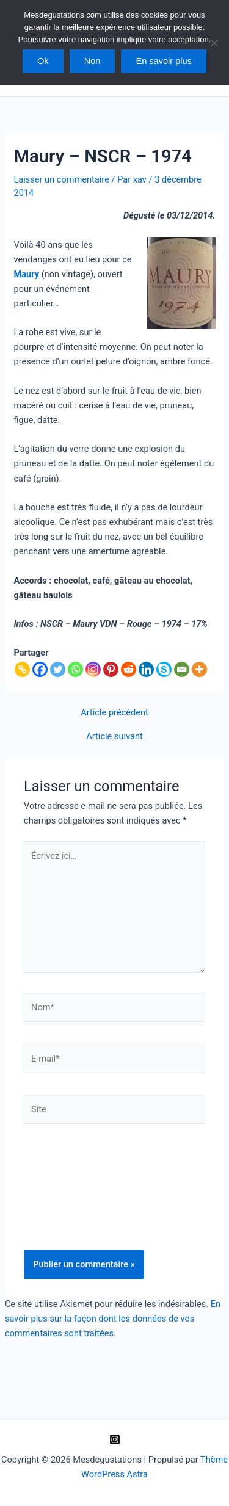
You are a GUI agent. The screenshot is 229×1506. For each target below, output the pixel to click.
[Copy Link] (22, 669)
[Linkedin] (146, 669)
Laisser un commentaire (61, 179)
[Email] (181, 669)
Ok (43, 61)
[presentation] (74, 1200)
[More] (199, 669)
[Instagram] (93, 669)
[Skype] (164, 669)
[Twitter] (57, 669)
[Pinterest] (110, 669)
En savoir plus (164, 61)
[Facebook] (40, 669)
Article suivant (114, 736)
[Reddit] (128, 669)
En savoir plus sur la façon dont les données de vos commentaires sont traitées (112, 1318)
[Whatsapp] (75, 669)
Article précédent (114, 712)
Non (92, 61)
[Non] (214, 43)
